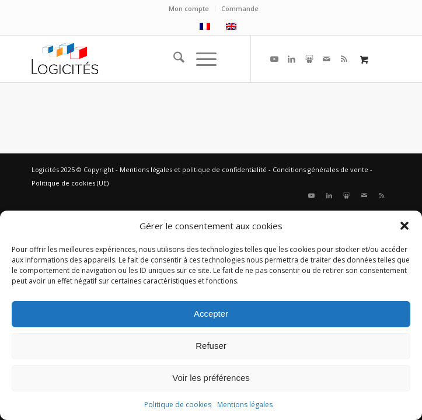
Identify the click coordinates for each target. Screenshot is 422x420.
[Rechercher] (173, 59)
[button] (404, 226)
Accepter (211, 313)
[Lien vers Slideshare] (309, 59)
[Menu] (200, 59)
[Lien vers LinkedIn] (292, 59)
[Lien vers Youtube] (274, 59)
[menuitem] (189, 9)
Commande (240, 8)
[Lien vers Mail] (327, 59)
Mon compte (189, 8)
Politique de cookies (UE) (70, 182)
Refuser (211, 346)
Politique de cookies (177, 405)
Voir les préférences (211, 378)
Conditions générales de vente (320, 169)
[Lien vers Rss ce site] (344, 59)
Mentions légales (245, 405)
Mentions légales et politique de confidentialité (193, 169)
